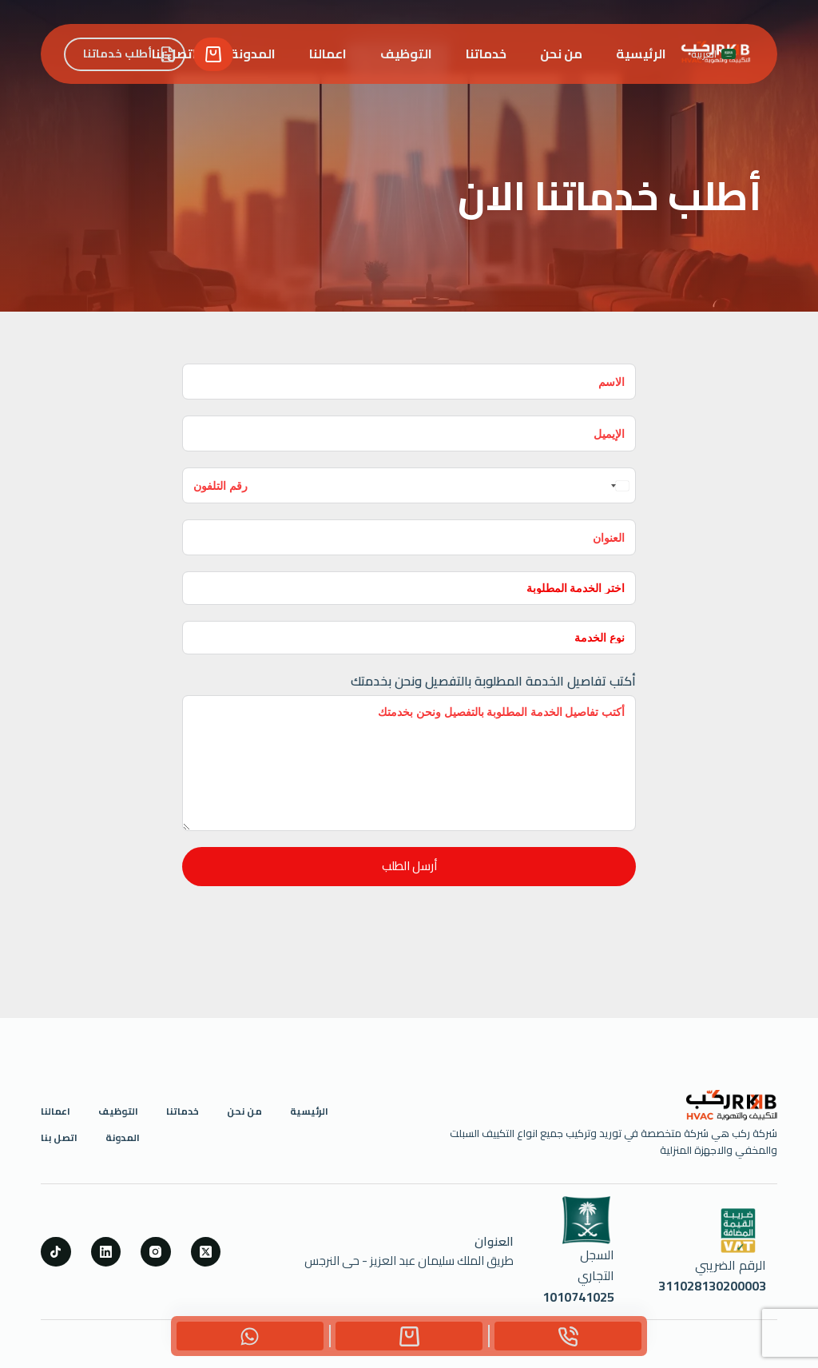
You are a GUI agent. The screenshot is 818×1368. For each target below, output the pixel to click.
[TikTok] (56, 1252)
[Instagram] (156, 1252)
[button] (713, 54)
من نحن (561, 54)
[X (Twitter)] (206, 1252)
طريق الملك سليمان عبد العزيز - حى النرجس (409, 1260)
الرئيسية (641, 54)
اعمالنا (328, 54)
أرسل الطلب (409, 865)
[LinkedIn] (106, 1252)
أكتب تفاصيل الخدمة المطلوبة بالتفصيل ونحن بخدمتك (493, 680)
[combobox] (618, 485)
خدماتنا (486, 54)
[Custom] (409, 1336)
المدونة (253, 54)
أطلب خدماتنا (129, 53)
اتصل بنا (59, 1137)
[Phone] (567, 1336)
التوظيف (406, 54)
